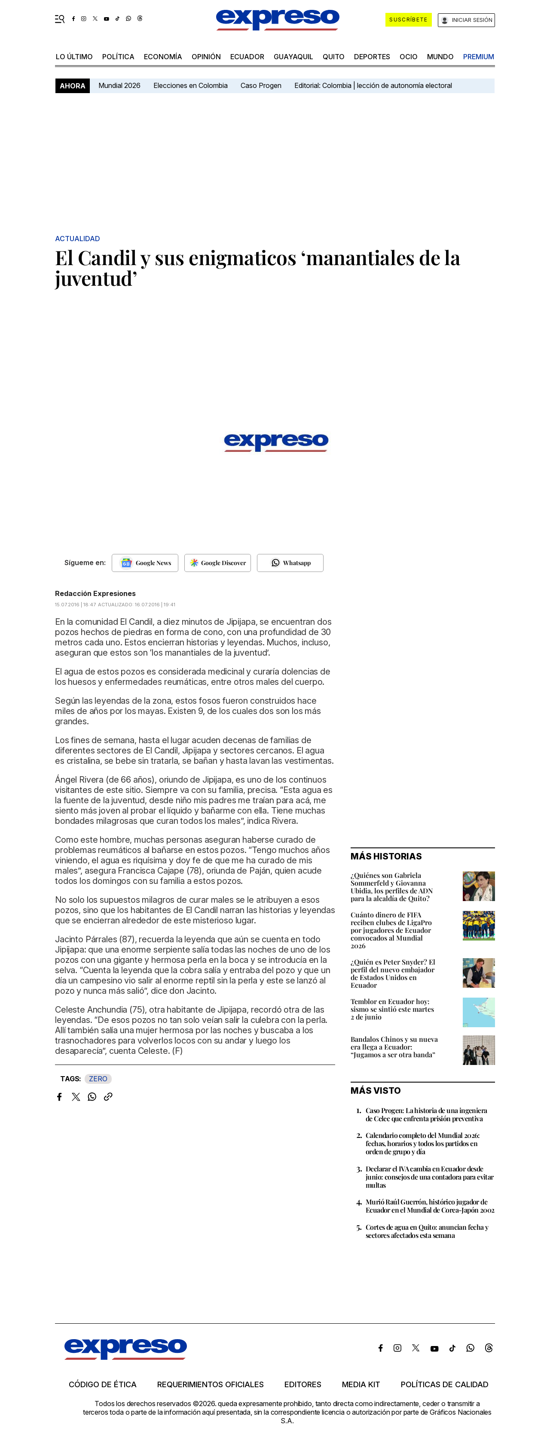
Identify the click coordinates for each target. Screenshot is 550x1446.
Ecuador (247, 57)
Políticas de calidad (445, 1385)
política (118, 57)
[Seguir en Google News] (145, 563)
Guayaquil (293, 57)
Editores (302, 1385)
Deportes (372, 57)
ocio (409, 57)
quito (334, 57)
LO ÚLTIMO (74, 57)
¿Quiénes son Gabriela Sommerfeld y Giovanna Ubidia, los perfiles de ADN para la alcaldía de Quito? (392, 887)
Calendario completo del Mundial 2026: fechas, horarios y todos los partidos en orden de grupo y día (423, 1143)
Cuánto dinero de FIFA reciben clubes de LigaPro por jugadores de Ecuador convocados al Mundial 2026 (391, 930)
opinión (206, 57)
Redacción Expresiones (95, 593)
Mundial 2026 (119, 85)
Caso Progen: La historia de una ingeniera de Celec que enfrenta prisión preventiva (426, 1114)
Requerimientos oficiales (210, 1385)
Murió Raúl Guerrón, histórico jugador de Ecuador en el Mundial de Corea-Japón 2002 (430, 1205)
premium (478, 57)
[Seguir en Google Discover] (217, 563)
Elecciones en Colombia (190, 85)
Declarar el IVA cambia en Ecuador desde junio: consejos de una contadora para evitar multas (430, 1176)
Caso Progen (261, 85)
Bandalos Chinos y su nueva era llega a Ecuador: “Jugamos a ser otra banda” (394, 1047)
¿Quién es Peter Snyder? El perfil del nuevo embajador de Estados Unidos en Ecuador (393, 973)
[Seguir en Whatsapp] (290, 563)
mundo (440, 57)
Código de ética (103, 1385)
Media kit (361, 1385)
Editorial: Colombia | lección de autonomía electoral (373, 85)
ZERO (98, 1078)
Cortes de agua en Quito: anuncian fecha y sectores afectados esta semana (427, 1231)
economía (163, 57)
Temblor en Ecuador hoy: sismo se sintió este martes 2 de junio (392, 1009)
